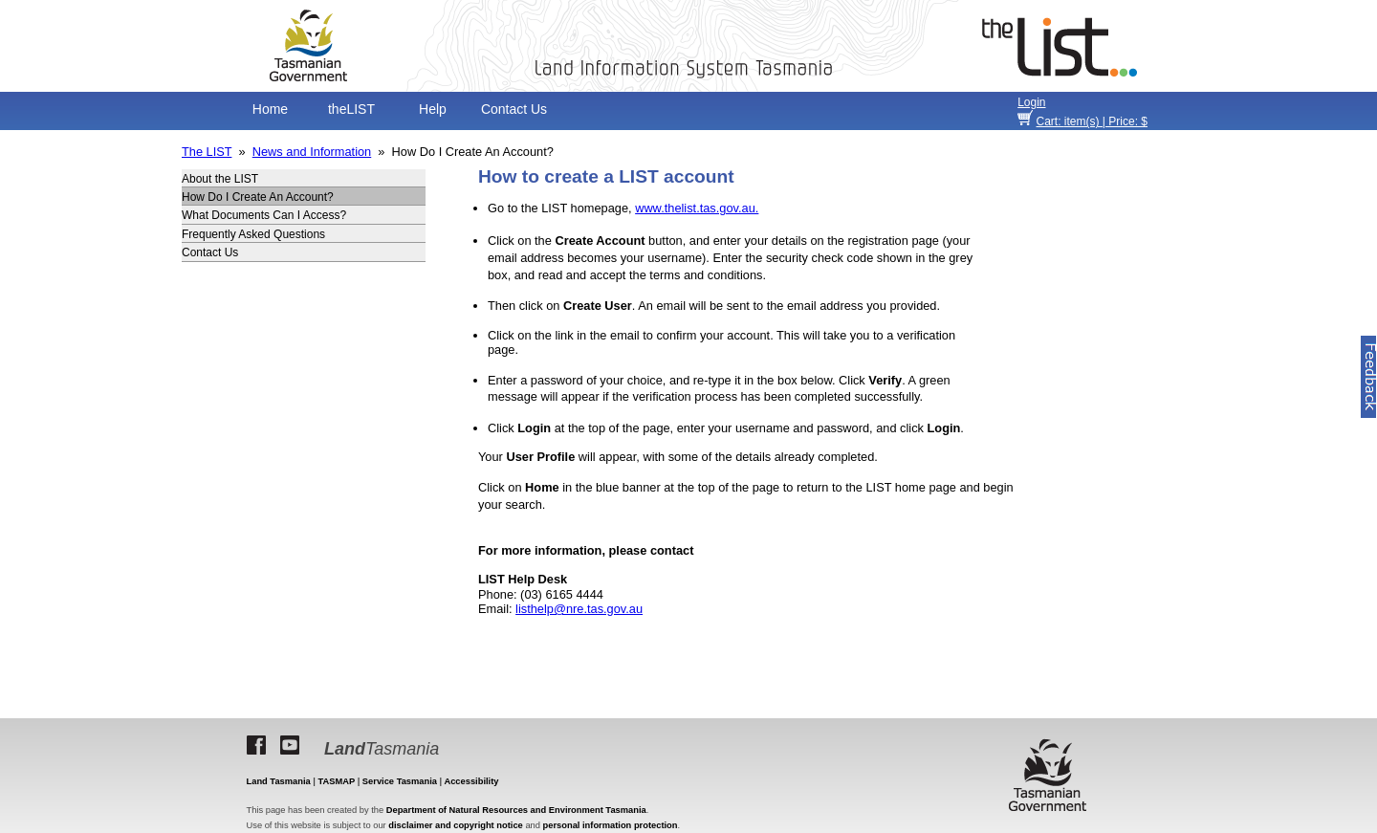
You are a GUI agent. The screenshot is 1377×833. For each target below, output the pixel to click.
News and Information (311, 151)
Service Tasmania (399, 781)
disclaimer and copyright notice (455, 825)
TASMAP (337, 781)
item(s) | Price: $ (1092, 121)
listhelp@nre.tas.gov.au (579, 609)
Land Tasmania (279, 781)
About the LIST (220, 179)
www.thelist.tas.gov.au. (696, 208)
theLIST (351, 109)
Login (1031, 102)
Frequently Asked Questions (253, 234)
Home (270, 109)
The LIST (206, 151)
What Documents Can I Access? (264, 215)
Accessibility (471, 781)
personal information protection (610, 825)
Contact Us (514, 109)
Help (433, 109)
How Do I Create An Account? (258, 197)
